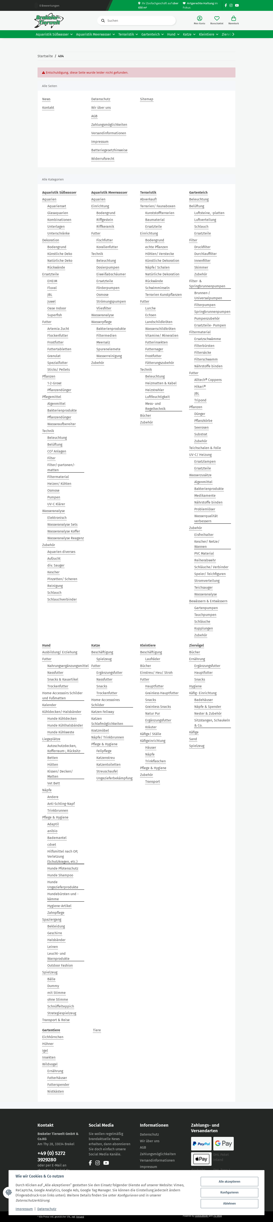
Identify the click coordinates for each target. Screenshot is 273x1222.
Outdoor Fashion (60, 965)
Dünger (199, 414)
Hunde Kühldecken (62, 719)
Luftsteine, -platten (209, 213)
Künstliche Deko (59, 254)
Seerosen (201, 427)
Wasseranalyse (53, 511)
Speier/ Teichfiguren (210, 574)
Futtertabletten (59, 349)
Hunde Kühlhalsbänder (65, 725)
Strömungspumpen (111, 301)
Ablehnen (229, 1203)
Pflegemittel (51, 397)
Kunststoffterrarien (159, 213)
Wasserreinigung (109, 356)
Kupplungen (203, 628)
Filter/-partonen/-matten (61, 467)
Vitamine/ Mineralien (161, 335)
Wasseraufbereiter (61, 424)
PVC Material (204, 553)
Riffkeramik (105, 227)
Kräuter (151, 727)
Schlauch (54, 593)
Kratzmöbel (100, 730)
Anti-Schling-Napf (61, 804)
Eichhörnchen (52, 1037)
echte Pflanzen (156, 247)
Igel (45, 1051)
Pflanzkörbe (203, 421)
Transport (152, 782)
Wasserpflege (101, 322)
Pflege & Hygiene (55, 817)
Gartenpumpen (206, 608)
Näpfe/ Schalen (157, 267)
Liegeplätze (51, 739)
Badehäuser (203, 700)
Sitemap (146, 99)
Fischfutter (104, 240)
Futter (46, 322)
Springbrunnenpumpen (212, 312)
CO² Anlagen (56, 451)
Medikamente (205, 496)
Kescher (53, 572)
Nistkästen (55, 1091)
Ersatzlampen (205, 461)
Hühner (48, 1044)
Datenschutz (100, 99)
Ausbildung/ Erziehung (59, 652)
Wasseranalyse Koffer (63, 531)
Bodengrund (56, 247)
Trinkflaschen (155, 761)
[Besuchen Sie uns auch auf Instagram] (230, 5)
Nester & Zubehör (208, 713)
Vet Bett (53, 783)
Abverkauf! (148, 199)
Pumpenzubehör (207, 318)
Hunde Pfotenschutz (62, 868)
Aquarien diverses (61, 552)
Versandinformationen (108, 133)
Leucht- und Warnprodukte (58, 956)
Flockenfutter (57, 335)
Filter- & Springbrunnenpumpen (207, 283)
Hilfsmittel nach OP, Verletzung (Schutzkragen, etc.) (62, 856)
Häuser (150, 748)
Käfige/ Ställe (150, 734)
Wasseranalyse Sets (62, 524)
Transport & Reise (56, 1020)
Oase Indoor (56, 308)
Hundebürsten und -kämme (62, 896)
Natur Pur (152, 713)
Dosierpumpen (107, 267)
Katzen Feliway (102, 712)
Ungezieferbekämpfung (114, 778)
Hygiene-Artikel (59, 906)
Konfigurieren (229, 1192)
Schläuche (202, 622)
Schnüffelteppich (60, 1006)
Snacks (101, 686)
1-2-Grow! (54, 383)
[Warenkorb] (233, 20)
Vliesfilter (103, 308)
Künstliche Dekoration (162, 261)
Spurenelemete (108, 349)
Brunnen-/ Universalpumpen (208, 295)
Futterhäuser (57, 1078)
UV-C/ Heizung (200, 455)
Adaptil (53, 824)
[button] (199, 20)
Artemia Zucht (58, 329)
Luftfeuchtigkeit (157, 397)
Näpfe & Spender (207, 707)
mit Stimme (56, 993)
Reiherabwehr (205, 560)
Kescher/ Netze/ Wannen (206, 544)
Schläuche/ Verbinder (211, 567)
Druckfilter (202, 247)
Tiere (97, 1030)
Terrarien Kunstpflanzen (163, 295)
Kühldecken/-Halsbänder (61, 712)
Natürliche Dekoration (162, 274)
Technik (48, 431)
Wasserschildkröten (160, 329)
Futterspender (58, 1085)
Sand (193, 739)
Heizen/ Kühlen (59, 484)
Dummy (53, 986)
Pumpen (53, 497)
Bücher (145, 416)
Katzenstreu (105, 758)
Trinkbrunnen (57, 810)
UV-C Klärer (56, 504)
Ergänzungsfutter (109, 673)
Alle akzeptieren (229, 1181)
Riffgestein (104, 220)
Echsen (150, 315)
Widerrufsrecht (102, 159)
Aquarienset (56, 206)
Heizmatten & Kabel (161, 383)
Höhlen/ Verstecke (159, 254)
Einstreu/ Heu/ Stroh (156, 673)
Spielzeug (49, 972)
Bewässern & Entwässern (208, 601)
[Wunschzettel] (216, 20)
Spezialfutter (57, 363)
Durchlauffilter (205, 254)
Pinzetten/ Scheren (62, 579)
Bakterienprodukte (62, 410)
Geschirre (54, 933)
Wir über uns (101, 108)
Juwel (51, 301)
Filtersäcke (202, 353)
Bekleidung (56, 926)
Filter (51, 458)
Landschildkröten (158, 322)
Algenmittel (56, 404)
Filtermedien (106, 335)
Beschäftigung (102, 652)
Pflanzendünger (59, 390)
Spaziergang (51, 919)
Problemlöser (204, 509)
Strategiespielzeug (61, 1013)
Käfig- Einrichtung (202, 693)
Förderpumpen (107, 288)
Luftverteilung (205, 220)
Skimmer (201, 267)
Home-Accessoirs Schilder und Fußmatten (62, 695)
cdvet (51, 845)
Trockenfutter (57, 686)
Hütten (52, 765)
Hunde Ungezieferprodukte (62, 884)
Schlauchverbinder (62, 599)
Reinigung (55, 586)
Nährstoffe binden (208, 366)
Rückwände (56, 267)
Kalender (49, 705)
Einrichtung (100, 206)
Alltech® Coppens (208, 380)
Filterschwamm (206, 359)
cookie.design (202, 1216)
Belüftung (54, 444)
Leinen (52, 947)
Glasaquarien (57, 213)
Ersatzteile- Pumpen (210, 325)
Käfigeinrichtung (152, 741)
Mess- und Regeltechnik (155, 406)
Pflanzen (48, 376)
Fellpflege (104, 751)
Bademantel (57, 838)
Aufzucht (54, 559)
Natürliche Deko (59, 261)
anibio (52, 831)
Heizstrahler (154, 390)
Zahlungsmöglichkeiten (109, 125)
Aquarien (49, 199)
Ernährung (197, 659)
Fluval (52, 288)
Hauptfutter (154, 686)
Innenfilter (202, 261)
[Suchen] (136, 20)
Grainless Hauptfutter (162, 693)
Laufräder (152, 659)
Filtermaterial (58, 477)
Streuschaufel (107, 771)
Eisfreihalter (203, 535)
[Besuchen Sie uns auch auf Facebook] (226, 5)
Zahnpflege (55, 913)
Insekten (48, 1057)
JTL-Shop (217, 1216)
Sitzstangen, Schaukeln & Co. (212, 722)
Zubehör (48, 545)
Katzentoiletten (108, 765)
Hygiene (195, 686)
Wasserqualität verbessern (206, 518)
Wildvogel (50, 1064)
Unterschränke (58, 233)
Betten (52, 758)
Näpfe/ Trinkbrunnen (107, 737)
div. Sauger (55, 565)
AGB (94, 116)
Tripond (200, 400)
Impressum (100, 142)
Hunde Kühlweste (60, 732)
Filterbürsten (204, 346)
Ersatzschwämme (207, 339)
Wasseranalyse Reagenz (65, 538)
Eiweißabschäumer (111, 274)
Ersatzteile (50, 274)
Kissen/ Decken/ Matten (60, 773)
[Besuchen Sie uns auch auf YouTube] (237, 5)
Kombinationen (59, 220)
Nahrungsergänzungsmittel (68, 666)
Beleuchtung (57, 438)
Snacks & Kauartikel (62, 679)
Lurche (150, 308)
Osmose (53, 490)
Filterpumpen (204, 305)
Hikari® (200, 387)
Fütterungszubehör (159, 363)
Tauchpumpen (205, 615)
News (46, 99)
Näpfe (47, 790)
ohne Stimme (57, 999)
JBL (49, 295)
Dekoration (50, 240)
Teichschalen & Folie (205, 448)
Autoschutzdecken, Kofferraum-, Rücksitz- (64, 748)
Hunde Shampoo (60, 875)
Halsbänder (56, 940)
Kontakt (48, 108)
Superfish (54, 315)
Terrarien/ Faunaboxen (157, 206)
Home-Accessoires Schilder (105, 702)
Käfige (194, 732)
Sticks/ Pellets (58, 370)
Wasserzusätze (200, 475)
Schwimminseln (157, 288)
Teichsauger (203, 587)
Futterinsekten (156, 342)
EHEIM (52, 281)
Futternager (154, 349)
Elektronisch (57, 518)
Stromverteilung (206, 581)
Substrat (200, 434)
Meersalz (103, 342)
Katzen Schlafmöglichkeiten (107, 721)
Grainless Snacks (158, 707)
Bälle (51, 979)
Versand (80, 1217)
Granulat (54, 356)
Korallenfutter (107, 247)
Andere (52, 797)
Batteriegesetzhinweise (109, 150)
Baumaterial (155, 220)
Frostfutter (55, 342)
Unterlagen (56, 227)
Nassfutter (55, 673)
